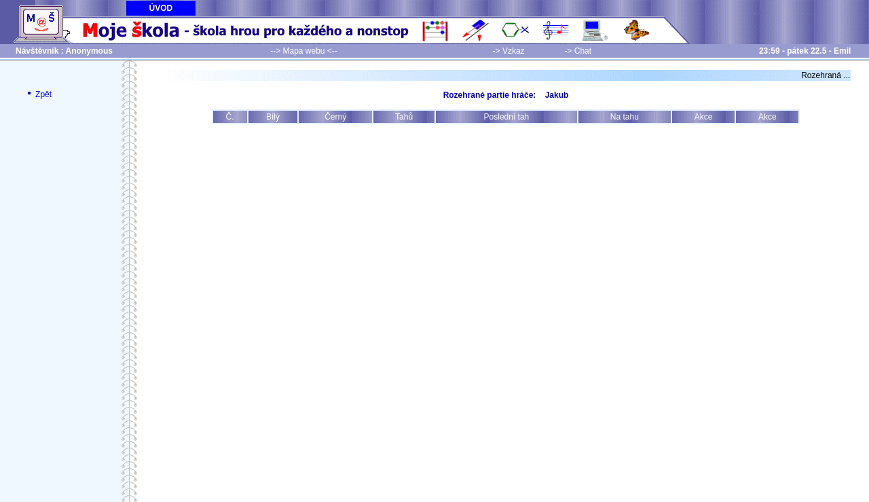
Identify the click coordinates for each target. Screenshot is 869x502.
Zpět (38, 94)
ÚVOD (161, 8)
